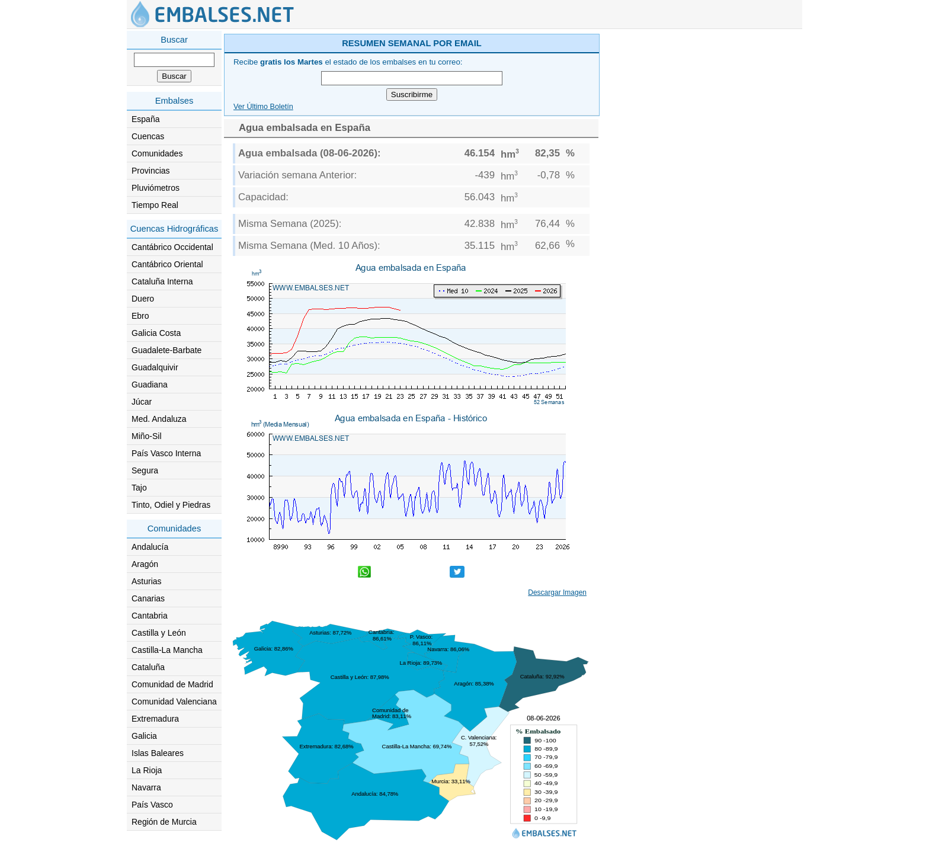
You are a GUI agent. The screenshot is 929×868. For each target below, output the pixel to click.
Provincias (151, 170)
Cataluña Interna (162, 281)
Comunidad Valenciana (174, 701)
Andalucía (150, 547)
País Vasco (152, 804)
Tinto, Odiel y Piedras (171, 505)
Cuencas (148, 136)
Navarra (146, 787)
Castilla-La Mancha (167, 650)
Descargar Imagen (557, 592)
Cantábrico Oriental (167, 264)
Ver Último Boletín (263, 107)
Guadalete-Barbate (166, 350)
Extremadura (155, 718)
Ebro (140, 316)
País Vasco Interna (166, 453)
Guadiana (150, 384)
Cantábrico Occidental (172, 247)
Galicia (144, 736)
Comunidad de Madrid (172, 684)
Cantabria (150, 615)
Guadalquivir (155, 367)
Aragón (145, 564)
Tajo (139, 487)
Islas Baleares (158, 753)
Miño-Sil (147, 436)
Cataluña (148, 667)
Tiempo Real (155, 205)
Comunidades (157, 153)
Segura (145, 470)
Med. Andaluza (159, 419)
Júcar (142, 401)
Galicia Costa (156, 333)
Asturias (147, 581)
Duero (143, 298)
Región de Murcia (164, 822)
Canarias (148, 598)
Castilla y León (159, 633)
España (145, 119)
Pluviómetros (156, 188)
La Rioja (147, 770)
